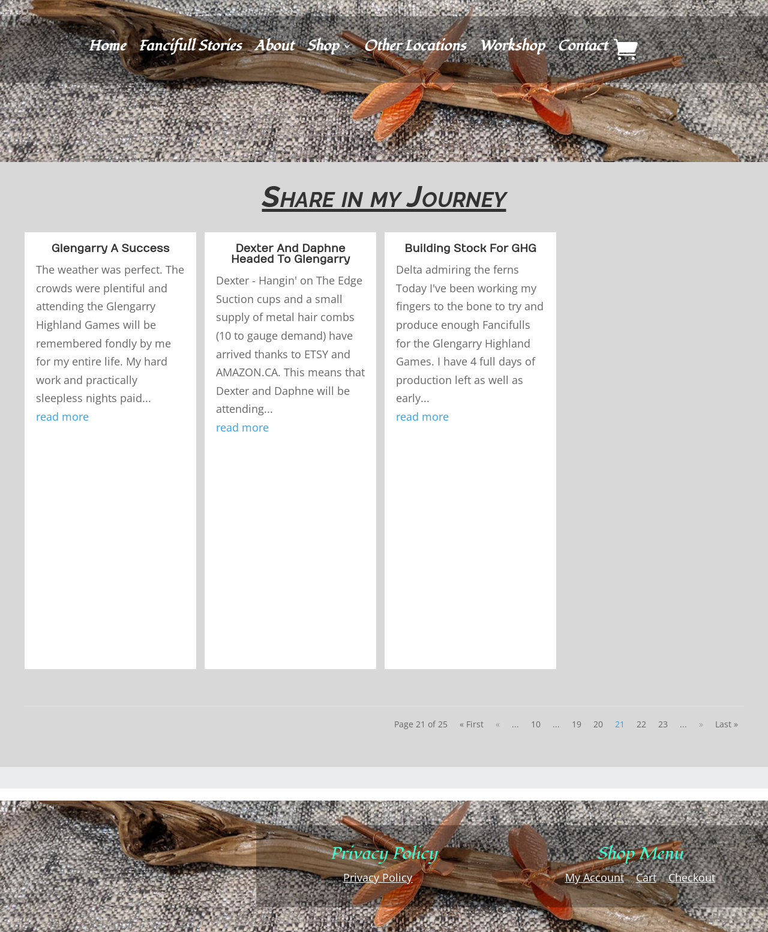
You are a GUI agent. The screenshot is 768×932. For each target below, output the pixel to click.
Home (106, 49)
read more (62, 416)
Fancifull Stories (190, 49)
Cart (646, 877)
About (273, 49)
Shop (322, 49)
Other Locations (415, 49)
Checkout (691, 877)
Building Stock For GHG (470, 248)
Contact (582, 49)
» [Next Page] (701, 724)
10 (536, 724)
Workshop (511, 49)
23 (663, 724)
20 (598, 724)
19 (576, 724)
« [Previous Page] (498, 724)
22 (641, 724)
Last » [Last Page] (726, 724)
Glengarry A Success (111, 248)
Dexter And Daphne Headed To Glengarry (290, 254)
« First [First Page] (472, 724)
